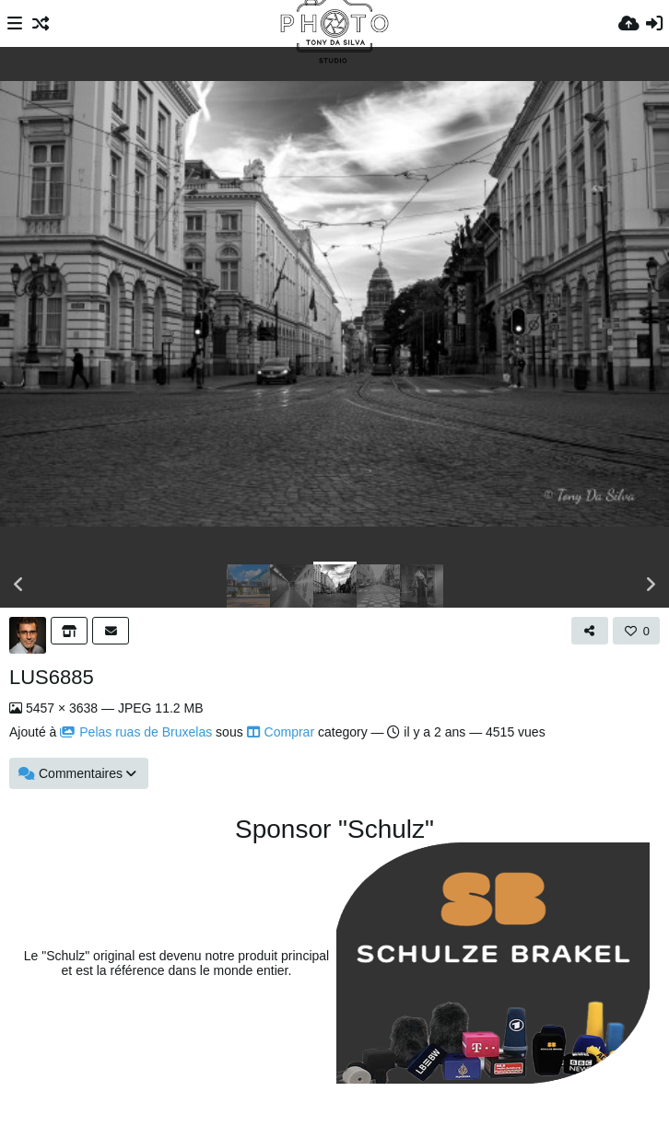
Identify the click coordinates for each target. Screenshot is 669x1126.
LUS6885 (51, 677)
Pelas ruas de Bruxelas (136, 732)
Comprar (280, 732)
